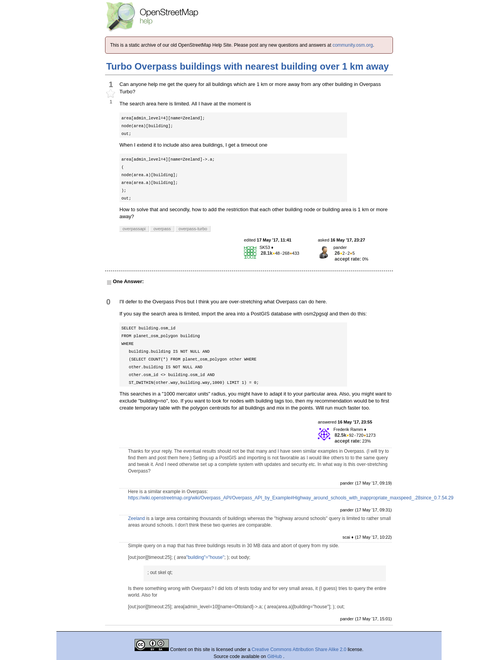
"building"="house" (205, 557)
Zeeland (136, 518)
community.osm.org (353, 45)
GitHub (275, 656)
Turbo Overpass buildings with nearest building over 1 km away (247, 66)
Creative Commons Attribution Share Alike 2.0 (299, 649)
